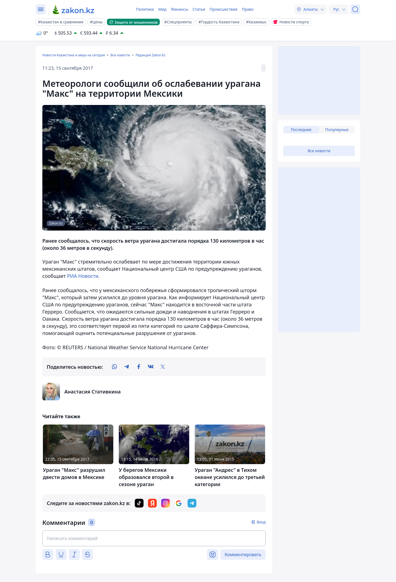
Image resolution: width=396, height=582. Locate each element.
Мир (162, 9)
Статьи (199, 9)
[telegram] (126, 367)
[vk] (151, 367)
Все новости (120, 55)
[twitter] (163, 367)
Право (248, 9)
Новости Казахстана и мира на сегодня (73, 55)
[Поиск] (355, 9)
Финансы (179, 9)
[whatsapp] (114, 367)
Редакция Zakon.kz (151, 55)
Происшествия (223, 9)
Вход (261, 522)
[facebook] (139, 367)
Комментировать (243, 554)
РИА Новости (82, 276)
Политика (145, 9)
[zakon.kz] (73, 9)
